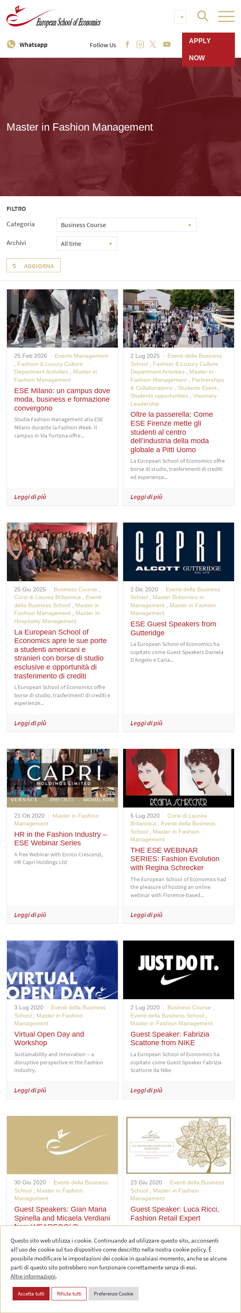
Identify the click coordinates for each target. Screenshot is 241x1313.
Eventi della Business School (167, 1015)
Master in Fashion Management (171, 1023)
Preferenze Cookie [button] (113, 1293)
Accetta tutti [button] (31, 1293)
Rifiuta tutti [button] (69, 1293)
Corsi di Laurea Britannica (47, 597)
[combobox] (126, 225)
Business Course (75, 589)
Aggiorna (39, 266)
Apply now (200, 49)
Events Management (81, 355)
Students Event (197, 388)
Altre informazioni (33, 1276)
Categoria (21, 223)
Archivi (16, 242)
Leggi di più (30, 496)
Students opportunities (159, 395)
